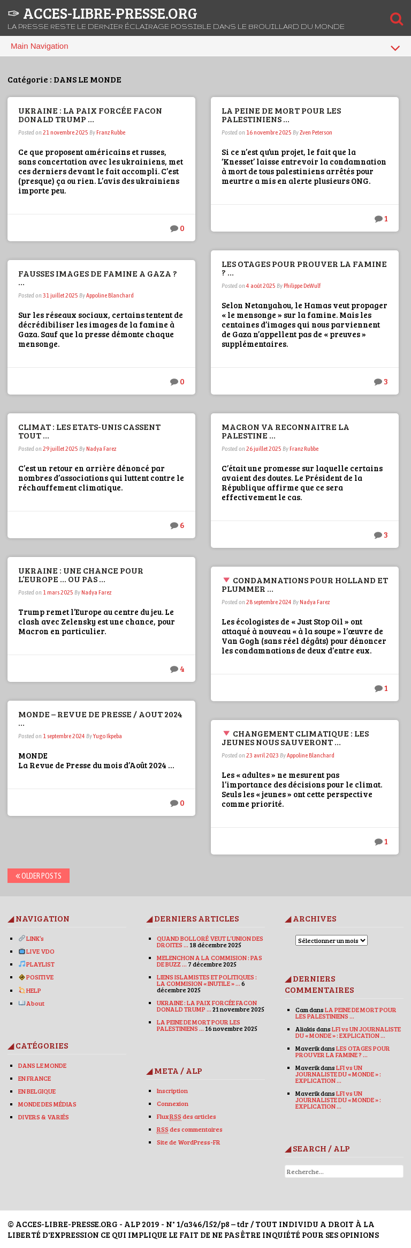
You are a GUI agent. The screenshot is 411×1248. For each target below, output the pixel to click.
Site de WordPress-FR (188, 1142)
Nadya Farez (102, 448)
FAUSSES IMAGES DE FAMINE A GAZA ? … (98, 277)
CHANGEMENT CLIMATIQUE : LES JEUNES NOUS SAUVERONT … (295, 737)
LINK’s (32, 938)
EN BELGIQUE (37, 1091)
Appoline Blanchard (110, 295)
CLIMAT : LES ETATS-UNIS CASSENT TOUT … (90, 431)
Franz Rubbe (111, 132)
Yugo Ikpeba (108, 736)
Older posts (39, 875)
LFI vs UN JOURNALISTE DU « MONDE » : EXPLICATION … (348, 1031)
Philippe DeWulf (302, 285)
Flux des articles (186, 1116)
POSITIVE (37, 976)
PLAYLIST (37, 964)
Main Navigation (205, 48)
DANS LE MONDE (43, 1065)
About (32, 1003)
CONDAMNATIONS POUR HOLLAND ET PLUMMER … (299, 584)
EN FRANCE (35, 1078)
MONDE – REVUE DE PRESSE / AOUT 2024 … (101, 718)
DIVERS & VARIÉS (44, 1116)
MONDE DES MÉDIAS (48, 1104)
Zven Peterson (316, 132)
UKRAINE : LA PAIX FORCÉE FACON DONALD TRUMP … (91, 114)
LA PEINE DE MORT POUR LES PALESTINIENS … (281, 114)
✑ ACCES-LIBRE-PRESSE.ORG (103, 13)
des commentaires (190, 1129)
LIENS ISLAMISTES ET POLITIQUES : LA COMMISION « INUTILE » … (207, 979)
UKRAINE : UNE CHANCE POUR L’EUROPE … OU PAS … (81, 574)
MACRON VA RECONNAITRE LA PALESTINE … (286, 431)
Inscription (172, 1090)
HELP (30, 990)
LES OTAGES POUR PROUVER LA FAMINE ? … (304, 268)
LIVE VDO (37, 951)
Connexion (172, 1103)
